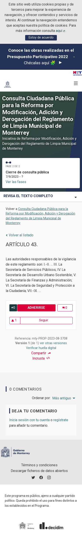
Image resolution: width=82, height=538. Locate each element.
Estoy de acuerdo (41, 37)
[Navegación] (76, 83)
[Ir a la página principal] (7, 84)
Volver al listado (19, 235)
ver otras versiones (53, 343)
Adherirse (41, 308)
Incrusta (41, 358)
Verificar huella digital (41, 348)
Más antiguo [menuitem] (61, 398)
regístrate (60, 420)
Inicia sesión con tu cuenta (29, 420)
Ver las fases (16, 182)
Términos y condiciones (39, 465)
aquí (61, 31)
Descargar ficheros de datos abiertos (39, 471)
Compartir (41, 353)
